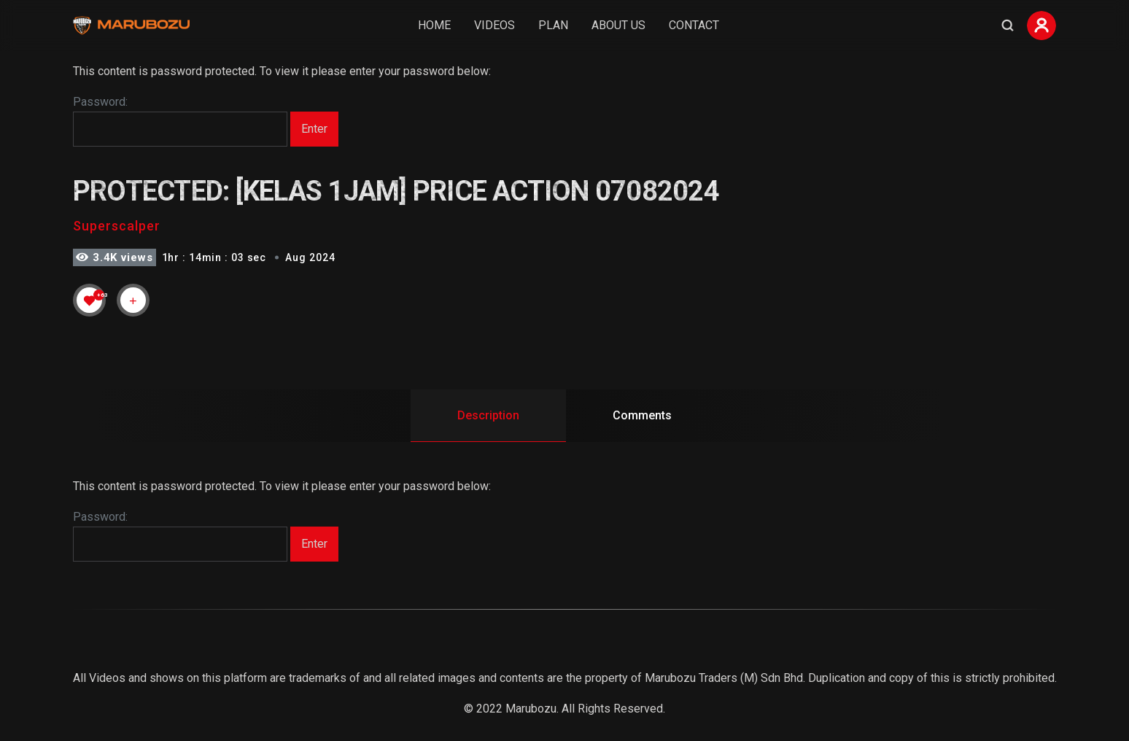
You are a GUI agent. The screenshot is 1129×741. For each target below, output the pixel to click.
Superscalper (116, 225)
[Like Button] (90, 300)
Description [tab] (488, 415)
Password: (180, 121)
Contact (694, 25)
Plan (553, 25)
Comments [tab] (642, 415)
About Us (618, 25)
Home (434, 25)
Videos (494, 25)
